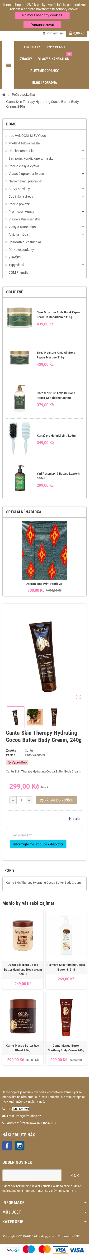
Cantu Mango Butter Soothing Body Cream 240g (66, 1048)
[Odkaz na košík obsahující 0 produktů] (76, 33)
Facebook (7, 1145)
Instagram (19, 1145)
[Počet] (21, 800)
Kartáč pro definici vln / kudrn (56, 435)
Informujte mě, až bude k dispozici (38, 844)
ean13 (10, 755)
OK (74, 1175)
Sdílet (74, 818)
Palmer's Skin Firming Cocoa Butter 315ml (66, 967)
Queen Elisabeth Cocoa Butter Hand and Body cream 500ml (23, 969)
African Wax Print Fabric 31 (44, 584)
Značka (11, 750)
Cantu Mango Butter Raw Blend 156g (22, 1048)
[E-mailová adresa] (31, 1175)
